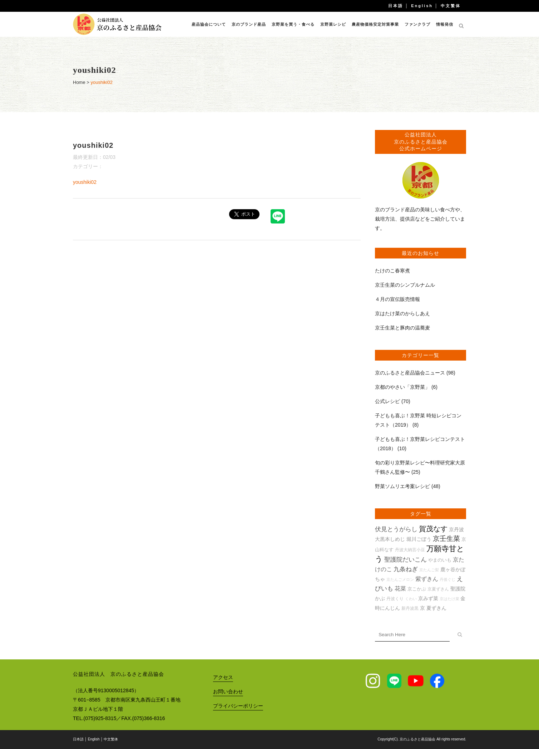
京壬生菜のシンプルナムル (405, 285)
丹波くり (395, 598)
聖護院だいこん (405, 559)
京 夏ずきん (433, 608)
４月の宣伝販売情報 (397, 299)
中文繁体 (451, 6)
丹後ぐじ (447, 579)
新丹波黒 (410, 608)
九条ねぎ (406, 569)
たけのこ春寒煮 (392, 270)
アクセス (223, 677)
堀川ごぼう (418, 539)
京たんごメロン (400, 579)
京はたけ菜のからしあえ (402, 313)
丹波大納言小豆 (410, 549)
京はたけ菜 (449, 599)
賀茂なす (433, 529)
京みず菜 (428, 598)
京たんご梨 (429, 570)
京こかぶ (416, 589)
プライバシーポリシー (238, 706)
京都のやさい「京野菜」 (402, 387)
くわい (411, 599)
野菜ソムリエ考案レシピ (402, 486)
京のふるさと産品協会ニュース (410, 373)
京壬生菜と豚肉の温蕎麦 (402, 328)
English (422, 6)
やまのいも (439, 560)
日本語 (395, 6)
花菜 (400, 588)
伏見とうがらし (396, 529)
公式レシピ (387, 401)
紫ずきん (426, 579)
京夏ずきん (438, 589)
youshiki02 (85, 182)
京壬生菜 (446, 538)
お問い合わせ (228, 691)
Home (79, 82)
